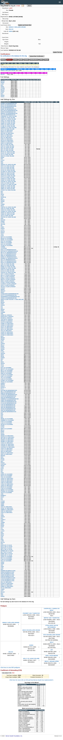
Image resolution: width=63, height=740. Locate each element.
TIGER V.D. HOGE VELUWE (8, 214)
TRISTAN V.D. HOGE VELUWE (8, 217)
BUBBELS (3, 495)
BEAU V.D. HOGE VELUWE (7, 265)
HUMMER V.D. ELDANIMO (7, 420)
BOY (2, 191)
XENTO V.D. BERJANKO (7, 453)
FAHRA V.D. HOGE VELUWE (8, 117)
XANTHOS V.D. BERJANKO (8, 447)
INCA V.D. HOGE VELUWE (7, 147)
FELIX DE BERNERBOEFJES (8, 114)
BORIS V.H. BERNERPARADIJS (8, 257)
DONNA (3, 357)
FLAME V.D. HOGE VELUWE (8, 126)
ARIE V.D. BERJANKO (6, 511)
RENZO (3, 200)
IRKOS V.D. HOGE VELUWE (8, 151)
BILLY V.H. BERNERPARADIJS (8, 254)
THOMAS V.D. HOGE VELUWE (8, 211)
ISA (2, 360)
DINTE (2, 194)
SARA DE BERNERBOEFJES (8, 406)
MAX (2, 85)
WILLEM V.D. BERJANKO (7, 438)
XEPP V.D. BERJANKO (6, 454)
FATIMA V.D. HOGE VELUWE (8, 122)
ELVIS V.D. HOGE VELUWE (7, 271)
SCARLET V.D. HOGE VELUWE (8, 184)
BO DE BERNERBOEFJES (7, 107)
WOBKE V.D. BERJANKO (7, 440)
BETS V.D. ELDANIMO (6, 237)
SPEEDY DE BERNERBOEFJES (9, 298)
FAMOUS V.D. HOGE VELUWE (8, 119)
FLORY (2, 352)
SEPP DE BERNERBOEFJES (8, 407)
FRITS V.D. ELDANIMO (6, 475)
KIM (2, 308)
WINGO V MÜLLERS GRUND (17, 27)
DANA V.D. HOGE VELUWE (7, 269)
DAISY (2, 497)
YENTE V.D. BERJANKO (7, 480)
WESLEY (3, 291)
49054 (10, 31)
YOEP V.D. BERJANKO (6, 482)
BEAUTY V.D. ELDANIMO (7, 369)
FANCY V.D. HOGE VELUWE (8, 120)
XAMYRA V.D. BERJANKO (7, 444)
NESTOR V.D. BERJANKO (7, 133)
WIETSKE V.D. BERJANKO (7, 437)
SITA (2, 203)
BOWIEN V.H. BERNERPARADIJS (9, 258)
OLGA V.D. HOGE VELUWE (7, 168)
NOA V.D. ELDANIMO (6, 244)
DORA (2, 303)
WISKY (2, 292)
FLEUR (2, 460)
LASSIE (3, 501)
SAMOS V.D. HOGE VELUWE (8, 178)
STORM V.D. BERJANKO (7, 335)
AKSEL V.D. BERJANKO (7, 508)
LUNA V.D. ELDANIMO (6, 379)
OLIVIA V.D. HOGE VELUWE (8, 170)
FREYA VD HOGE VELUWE (7, 129)
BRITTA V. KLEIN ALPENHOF (8, 279)
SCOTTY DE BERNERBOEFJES (9, 295)
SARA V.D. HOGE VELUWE (7, 183)
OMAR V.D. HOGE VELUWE (8, 173)
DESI (2, 457)
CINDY (2, 227)
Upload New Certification (37, 56)
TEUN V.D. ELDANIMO (6, 492)
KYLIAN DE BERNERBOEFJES (8, 403)
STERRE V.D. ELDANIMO (7, 491)
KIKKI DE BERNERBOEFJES (8, 397)
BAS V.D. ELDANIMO (6, 367)
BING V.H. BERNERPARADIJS (8, 255)
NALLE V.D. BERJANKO (7, 130)
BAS (2, 518)
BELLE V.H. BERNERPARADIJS (9, 252)
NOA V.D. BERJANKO (6, 137)
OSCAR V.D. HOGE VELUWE (8, 176)
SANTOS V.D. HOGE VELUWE (8, 272)
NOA (2, 161)
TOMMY (3, 204)
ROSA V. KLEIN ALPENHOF (8, 285)
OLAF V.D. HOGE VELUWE (7, 167)
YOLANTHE (4, 248)
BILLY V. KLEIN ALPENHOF (8, 276)
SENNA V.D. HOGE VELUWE (8, 187)
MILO (2, 342)
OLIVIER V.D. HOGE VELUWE (8, 171)
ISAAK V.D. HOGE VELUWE (8, 153)
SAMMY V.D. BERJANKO (7, 323)
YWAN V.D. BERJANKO (6, 485)
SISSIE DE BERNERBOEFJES (8, 409)
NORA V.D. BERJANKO (6, 143)
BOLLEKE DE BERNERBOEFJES (9, 110)
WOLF (2, 205)
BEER (2, 301)
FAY (2, 306)
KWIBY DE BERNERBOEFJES (8, 400)
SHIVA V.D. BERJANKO (6, 328)
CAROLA (3, 519)
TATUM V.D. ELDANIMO (7, 245)
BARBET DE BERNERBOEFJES (9, 103)
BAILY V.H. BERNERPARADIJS (8, 249)
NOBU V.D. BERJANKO (6, 139)
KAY (2, 499)
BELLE (2, 430)
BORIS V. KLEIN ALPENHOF (8, 278)
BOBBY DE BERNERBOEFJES (8, 109)
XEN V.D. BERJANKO (6, 451)
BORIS (2, 157)
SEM (2, 163)
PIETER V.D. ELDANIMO (7, 424)
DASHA (3, 347)
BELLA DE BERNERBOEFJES (8, 391)
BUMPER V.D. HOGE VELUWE (8, 268)
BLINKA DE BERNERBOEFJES (8, 106)
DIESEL (3, 82)
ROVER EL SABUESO (6, 318)
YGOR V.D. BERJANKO (6, 481)
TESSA (2, 96)
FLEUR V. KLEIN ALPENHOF (8, 282)
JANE (2, 467)
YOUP (2, 366)
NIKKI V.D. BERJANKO (6, 134)
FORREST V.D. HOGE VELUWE (8, 127)
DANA (2, 526)
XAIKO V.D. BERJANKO (7, 443)
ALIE (2, 514)
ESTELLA (3, 387)
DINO (2, 350)
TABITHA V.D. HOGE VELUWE (8, 207)
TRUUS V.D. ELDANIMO (7, 382)
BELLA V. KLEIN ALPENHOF (8, 275)
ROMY (2, 310)
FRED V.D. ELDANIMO (6, 242)
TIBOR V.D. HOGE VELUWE (8, 212)
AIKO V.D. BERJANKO (6, 507)
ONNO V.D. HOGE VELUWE (8, 174)
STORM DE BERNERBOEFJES (8, 411)
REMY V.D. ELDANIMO (6, 428)
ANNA (2, 515)
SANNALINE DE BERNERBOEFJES (10, 293)
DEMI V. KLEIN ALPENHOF (7, 281)
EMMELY (3, 383)
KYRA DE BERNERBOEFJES (8, 404)
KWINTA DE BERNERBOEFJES (8, 401)
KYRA (2, 92)
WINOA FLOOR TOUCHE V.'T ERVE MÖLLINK (12, 299)
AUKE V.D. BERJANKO (6, 512)
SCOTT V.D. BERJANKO (7, 326)
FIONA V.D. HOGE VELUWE (8, 124)
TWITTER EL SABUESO (7, 319)
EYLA (2, 389)
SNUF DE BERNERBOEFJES (8, 410)
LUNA (2, 84)
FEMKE (3, 221)
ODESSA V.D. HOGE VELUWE (8, 164)
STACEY (3, 288)
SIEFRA (3, 363)
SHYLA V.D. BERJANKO (7, 329)
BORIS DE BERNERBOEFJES (8, 112)
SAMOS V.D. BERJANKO (7, 325)
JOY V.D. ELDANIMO (6, 377)
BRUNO (3, 337)
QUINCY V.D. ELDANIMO (7, 489)
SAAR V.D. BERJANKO (6, 322)
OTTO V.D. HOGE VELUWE (7, 177)
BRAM (2, 356)
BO (1, 225)
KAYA (2, 468)
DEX (2, 193)
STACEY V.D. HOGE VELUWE (8, 190)
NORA (2, 533)
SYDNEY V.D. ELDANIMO (7, 380)
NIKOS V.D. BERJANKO (7, 136)
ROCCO (3, 231)
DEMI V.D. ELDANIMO (6, 373)
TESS (2, 234)
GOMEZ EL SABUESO (6, 315)
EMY (2, 159)
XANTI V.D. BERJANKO (6, 448)
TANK (2, 472)
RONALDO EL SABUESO (7, 316)
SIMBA (2, 505)
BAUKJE (3, 220)
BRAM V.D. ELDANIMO (6, 238)
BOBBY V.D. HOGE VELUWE (8, 266)
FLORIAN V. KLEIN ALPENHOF (8, 284)
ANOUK (3, 516)
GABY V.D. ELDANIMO (6, 376)
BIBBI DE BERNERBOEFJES (8, 393)
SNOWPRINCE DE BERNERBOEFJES (10, 296)
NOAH (2, 433)
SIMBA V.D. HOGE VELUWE (8, 188)
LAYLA (2, 230)
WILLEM (3, 224)
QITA (2, 198)
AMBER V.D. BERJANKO (7, 509)
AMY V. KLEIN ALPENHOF (7, 274)
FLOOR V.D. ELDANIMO (7, 374)
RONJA (3, 232)
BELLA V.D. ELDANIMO (6, 370)
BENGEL (3, 455)
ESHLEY (3, 386)
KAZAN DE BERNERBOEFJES (8, 396)
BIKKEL (3, 302)
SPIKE (2, 86)
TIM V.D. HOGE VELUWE (7, 215)
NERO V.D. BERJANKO (6, 132)
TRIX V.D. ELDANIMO (6, 477)
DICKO (2, 458)
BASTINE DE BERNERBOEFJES (9, 390)
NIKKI (2, 362)
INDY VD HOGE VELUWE (7, 149)
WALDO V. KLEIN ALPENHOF (8, 286)
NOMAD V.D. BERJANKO (7, 141)
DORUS (3, 305)
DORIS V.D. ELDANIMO (6, 474)
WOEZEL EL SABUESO (6, 320)
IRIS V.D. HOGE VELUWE (7, 150)
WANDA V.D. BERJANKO (7, 435)
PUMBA (3, 502)
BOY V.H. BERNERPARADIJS (8, 259)
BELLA (2, 345)
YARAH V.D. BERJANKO (7, 478)
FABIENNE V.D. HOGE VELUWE (9, 116)
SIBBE (2, 504)
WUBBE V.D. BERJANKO (7, 441)
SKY (2, 471)
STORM (3, 88)
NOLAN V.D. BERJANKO (7, 140)
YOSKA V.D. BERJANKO (7, 484)
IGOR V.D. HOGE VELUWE (7, 146)
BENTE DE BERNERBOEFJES (8, 105)
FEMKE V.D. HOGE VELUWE (8, 123)
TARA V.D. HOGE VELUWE (7, 208)
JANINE (3, 522)
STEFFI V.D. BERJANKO (7, 333)
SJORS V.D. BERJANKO (7, 332)
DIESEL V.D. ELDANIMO (7, 239)
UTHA (2, 235)
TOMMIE (3, 247)
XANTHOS (3, 464)
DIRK (2, 521)
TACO (2, 364)
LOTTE (2, 427)
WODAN (3, 353)
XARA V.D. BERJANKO (6, 450)
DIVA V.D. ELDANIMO (6, 241)
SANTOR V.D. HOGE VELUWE (8, 181)
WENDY (3, 289)
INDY (2, 359)
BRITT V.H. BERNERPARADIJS (8, 261)
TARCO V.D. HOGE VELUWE (8, 210)
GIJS (2, 414)
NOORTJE (3, 197)
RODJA (3, 462)
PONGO (3, 343)
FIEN (2, 218)
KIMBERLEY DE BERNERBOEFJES (10, 399)
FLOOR (3, 222)
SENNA (3, 95)
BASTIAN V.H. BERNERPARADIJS (9, 251)
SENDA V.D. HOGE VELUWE (8, 186)
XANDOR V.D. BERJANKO (7, 445)
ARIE (2, 494)
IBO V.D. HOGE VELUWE (7, 144)
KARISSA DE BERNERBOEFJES (9, 394)
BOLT (2, 336)
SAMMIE (3, 312)
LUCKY (2, 160)
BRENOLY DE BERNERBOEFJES (9, 113)
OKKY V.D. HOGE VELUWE (7, 166)
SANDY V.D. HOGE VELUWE (8, 180)
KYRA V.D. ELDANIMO (6, 421)
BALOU (11, 29)
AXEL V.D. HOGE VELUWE (7, 264)
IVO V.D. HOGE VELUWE (7, 154)
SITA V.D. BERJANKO (6, 330)
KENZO (3, 228)
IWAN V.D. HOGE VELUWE (7, 156)
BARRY (3, 426)
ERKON (3, 384)
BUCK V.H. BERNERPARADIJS (8, 262)
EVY (2, 498)
